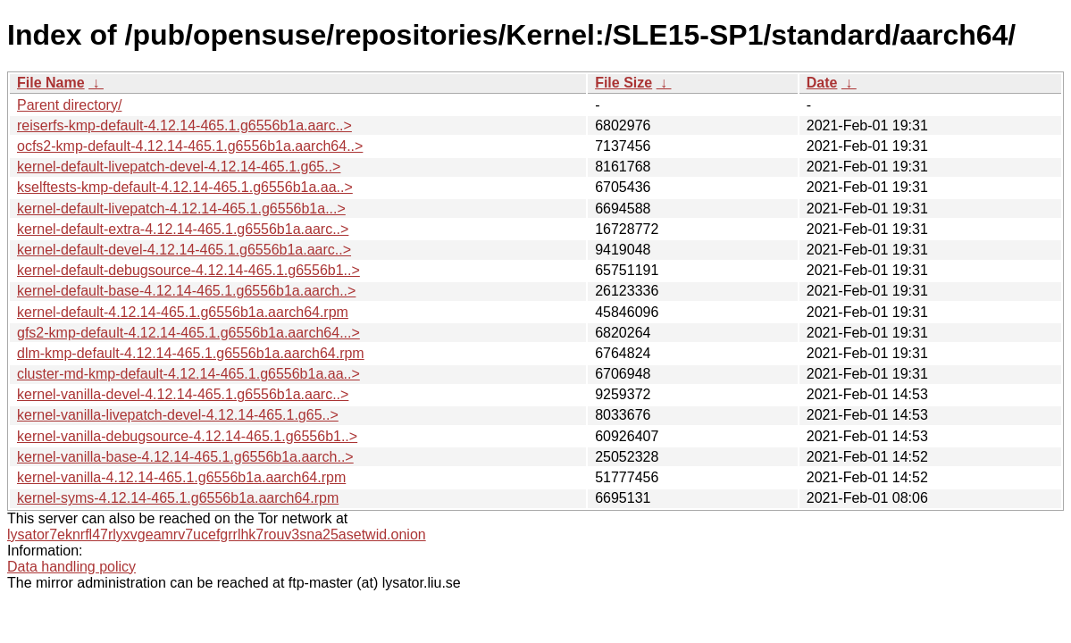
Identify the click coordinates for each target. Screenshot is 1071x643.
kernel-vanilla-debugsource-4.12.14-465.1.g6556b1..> (187, 436)
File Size (623, 82)
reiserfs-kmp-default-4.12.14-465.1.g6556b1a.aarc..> (184, 125)
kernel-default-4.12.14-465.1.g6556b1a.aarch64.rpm (182, 312)
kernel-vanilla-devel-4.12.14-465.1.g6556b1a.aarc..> (182, 394)
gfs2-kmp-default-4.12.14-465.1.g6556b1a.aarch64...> (188, 332)
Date (822, 82)
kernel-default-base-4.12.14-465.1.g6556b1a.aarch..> (186, 290)
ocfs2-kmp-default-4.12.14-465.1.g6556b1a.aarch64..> (190, 146)
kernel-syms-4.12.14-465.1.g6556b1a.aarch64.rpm (178, 497)
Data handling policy (71, 566)
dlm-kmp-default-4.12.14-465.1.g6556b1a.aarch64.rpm (190, 353)
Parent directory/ (69, 105)
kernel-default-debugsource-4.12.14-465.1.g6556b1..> (188, 270)
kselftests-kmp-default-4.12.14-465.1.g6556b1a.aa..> (185, 187)
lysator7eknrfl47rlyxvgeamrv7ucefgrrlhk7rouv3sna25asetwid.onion (216, 534)
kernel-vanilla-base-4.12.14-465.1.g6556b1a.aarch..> (185, 456)
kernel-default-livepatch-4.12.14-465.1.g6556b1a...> (181, 208)
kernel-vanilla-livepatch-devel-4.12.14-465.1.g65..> (178, 414)
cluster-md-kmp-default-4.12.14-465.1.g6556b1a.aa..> (188, 373)
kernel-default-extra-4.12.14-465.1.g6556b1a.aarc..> (182, 229)
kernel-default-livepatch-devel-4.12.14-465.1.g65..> (178, 166)
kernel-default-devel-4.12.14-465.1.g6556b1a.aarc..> (184, 249)
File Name (51, 82)
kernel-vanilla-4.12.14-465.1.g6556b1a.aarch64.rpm (181, 477)
